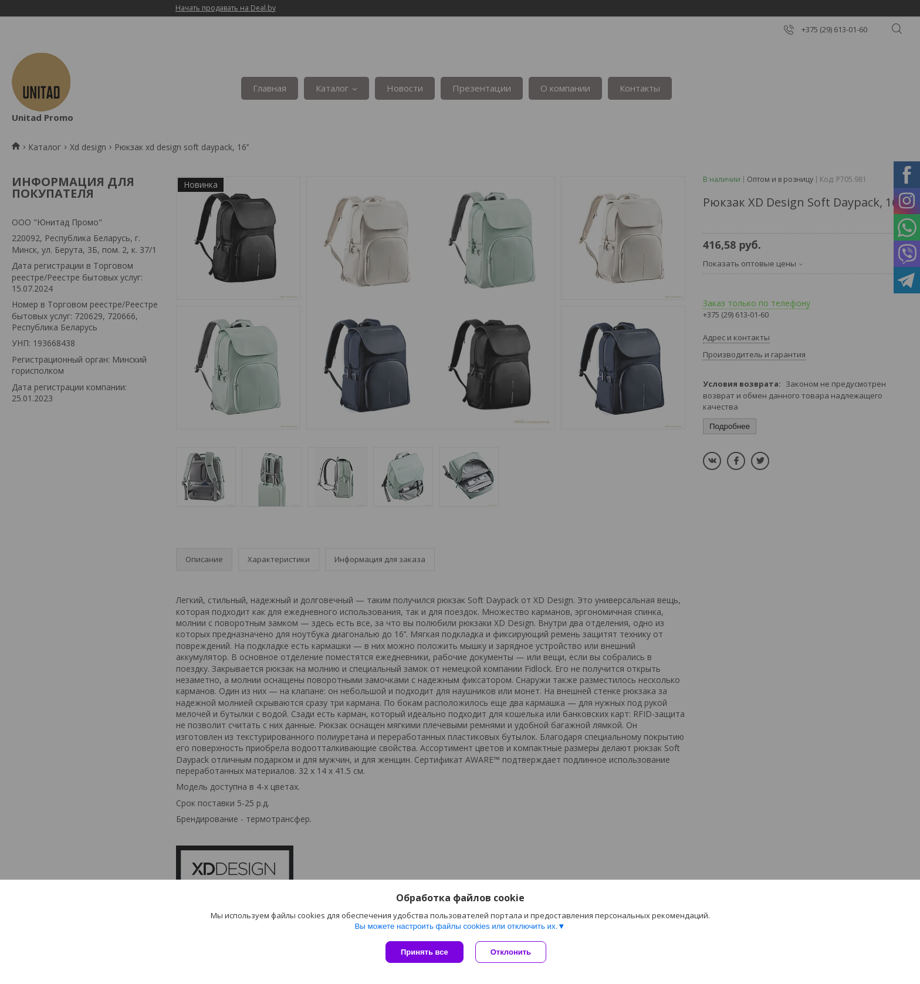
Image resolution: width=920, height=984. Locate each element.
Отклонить (511, 952)
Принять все (424, 952)
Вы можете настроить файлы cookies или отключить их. (455, 926)
